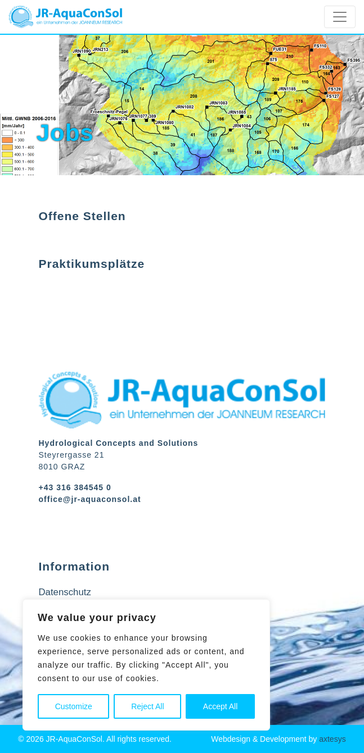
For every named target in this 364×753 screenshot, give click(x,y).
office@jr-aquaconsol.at (90, 499)
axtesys (332, 738)
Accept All (220, 706)
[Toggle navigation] (340, 17)
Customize (73, 706)
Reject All (147, 706)
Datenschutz (65, 592)
